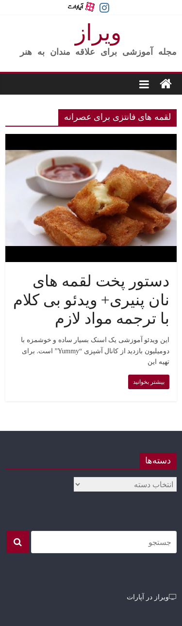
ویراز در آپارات (152, 596)
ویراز (98, 32)
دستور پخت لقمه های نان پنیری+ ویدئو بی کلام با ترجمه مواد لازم (91, 299)
